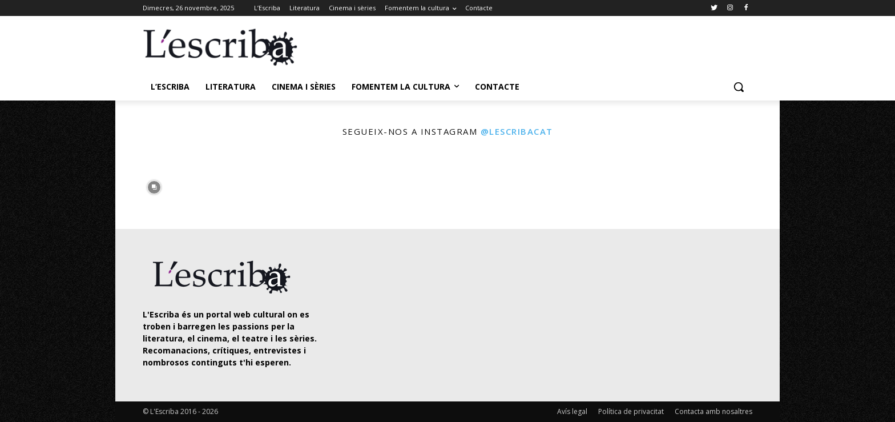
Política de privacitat (631, 411)
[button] (738, 87)
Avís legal (572, 411)
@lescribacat (517, 131)
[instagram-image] (154, 185)
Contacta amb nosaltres (713, 411)
